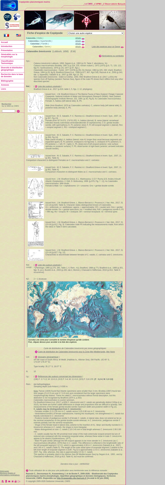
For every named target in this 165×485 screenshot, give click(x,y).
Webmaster (4, 471)
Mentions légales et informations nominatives (10, 474)
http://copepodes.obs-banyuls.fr (71, 478)
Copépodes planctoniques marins (34, 2)
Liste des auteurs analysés (49, 86)
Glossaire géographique (48, 357)
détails (78, 38)
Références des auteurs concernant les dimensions (60, 376)
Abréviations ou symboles (113, 56)
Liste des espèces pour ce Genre (106, 47)
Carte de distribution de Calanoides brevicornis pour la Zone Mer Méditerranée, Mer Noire (76, 352)
